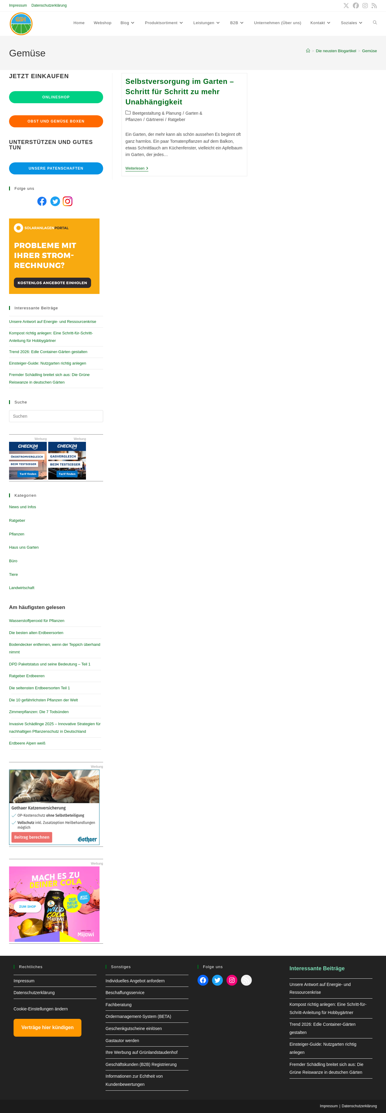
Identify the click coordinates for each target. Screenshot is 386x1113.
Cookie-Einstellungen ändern (41, 1008)
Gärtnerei (154, 119)
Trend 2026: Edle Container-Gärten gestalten (48, 351)
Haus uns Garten (24, 547)
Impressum (18, 5)
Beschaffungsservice (125, 992)
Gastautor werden (122, 1040)
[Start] (308, 51)
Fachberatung (118, 1004)
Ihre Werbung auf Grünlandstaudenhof (142, 1052)
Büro (13, 561)
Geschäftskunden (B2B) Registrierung (141, 1064)
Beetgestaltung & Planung (156, 113)
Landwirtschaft (21, 587)
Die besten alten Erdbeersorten (36, 632)
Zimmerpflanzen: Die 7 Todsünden (39, 712)
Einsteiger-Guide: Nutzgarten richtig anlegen (47, 363)
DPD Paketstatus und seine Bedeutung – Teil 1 (49, 664)
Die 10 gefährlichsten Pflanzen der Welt (43, 700)
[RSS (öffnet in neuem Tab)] (373, 6)
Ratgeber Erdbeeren (27, 676)
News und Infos (22, 507)
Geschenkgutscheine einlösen (134, 1028)
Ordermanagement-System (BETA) (138, 1016)
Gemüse (369, 51)
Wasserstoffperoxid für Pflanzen (37, 620)
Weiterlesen (136, 168)
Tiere (13, 574)
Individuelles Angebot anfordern (135, 980)
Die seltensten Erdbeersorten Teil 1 (39, 688)
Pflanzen (16, 534)
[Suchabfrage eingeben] (56, 416)
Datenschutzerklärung (49, 5)
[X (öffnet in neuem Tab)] (346, 6)
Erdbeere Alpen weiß (27, 743)
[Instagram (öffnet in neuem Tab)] (365, 6)
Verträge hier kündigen (47, 1027)
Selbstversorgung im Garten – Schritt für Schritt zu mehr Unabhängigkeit (179, 91)
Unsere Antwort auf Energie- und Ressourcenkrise (52, 321)
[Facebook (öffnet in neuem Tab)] (356, 6)
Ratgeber (176, 119)
